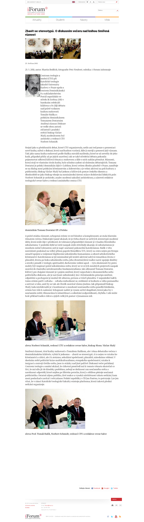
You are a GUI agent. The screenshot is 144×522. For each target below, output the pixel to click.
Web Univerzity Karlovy (34, 2)
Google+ (106, 488)
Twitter (114, 488)
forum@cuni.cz (49, 505)
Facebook (96, 488)
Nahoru (114, 499)
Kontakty (27, 507)
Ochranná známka (30, 505)
